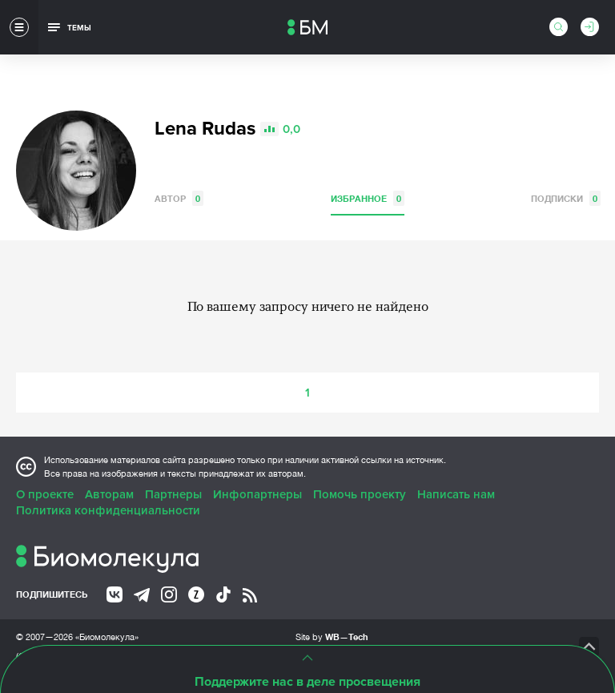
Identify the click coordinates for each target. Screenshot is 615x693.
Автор (179, 198)
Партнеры (173, 494)
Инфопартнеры (257, 494)
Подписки (566, 198)
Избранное (367, 198)
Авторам (109, 494)
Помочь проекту (359, 494)
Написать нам (456, 494)
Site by (331, 636)
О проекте (45, 494)
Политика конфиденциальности (108, 510)
